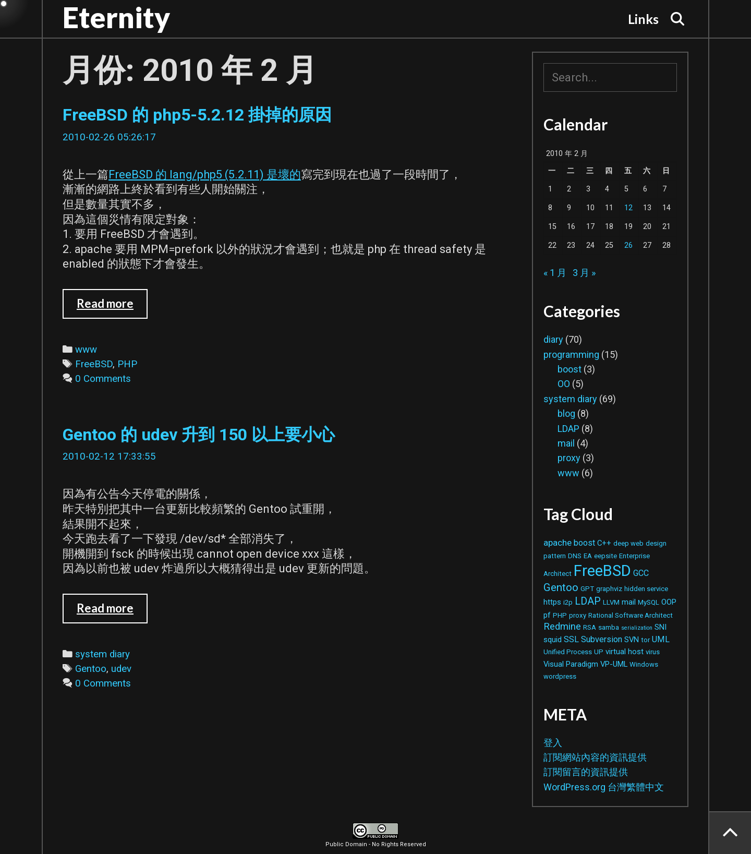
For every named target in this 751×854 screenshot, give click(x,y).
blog (566, 413)
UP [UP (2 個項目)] (598, 652)
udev (121, 669)
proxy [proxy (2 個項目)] (577, 615)
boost (570, 369)
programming (571, 354)
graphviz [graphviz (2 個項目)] (609, 589)
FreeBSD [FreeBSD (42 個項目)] (602, 571)
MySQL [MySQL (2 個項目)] (648, 602)
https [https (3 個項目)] (552, 602)
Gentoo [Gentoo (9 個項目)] (560, 587)
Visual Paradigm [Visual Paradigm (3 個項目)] (570, 664)
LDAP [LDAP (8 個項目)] (588, 601)
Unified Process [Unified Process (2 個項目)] (567, 652)
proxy (569, 457)
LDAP (568, 428)
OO (564, 383)
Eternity (116, 17)
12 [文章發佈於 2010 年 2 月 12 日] (628, 207)
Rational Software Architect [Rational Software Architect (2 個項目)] (630, 615)
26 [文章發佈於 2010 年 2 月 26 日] (628, 245)
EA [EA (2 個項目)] (588, 556)
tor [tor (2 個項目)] (645, 640)
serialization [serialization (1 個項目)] (636, 627)
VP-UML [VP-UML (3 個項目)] (613, 664)
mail (566, 443)
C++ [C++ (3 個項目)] (604, 543)
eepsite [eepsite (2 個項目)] (605, 556)
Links (643, 19)
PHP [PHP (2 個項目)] (560, 615)
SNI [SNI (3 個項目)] (661, 627)
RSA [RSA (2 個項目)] (589, 627)
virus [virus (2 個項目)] (653, 652)
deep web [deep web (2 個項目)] (628, 543)
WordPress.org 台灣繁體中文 (603, 786)
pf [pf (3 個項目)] (547, 615)
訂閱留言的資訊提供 (585, 771)
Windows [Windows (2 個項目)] (643, 664)
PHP (127, 364)
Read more (112, 307)
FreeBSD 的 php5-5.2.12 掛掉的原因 (197, 115)
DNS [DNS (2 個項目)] (575, 556)
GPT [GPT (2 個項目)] (587, 589)
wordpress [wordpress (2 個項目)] (559, 676)
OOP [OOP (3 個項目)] (668, 602)
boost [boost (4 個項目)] (584, 543)
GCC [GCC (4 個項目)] (641, 573)
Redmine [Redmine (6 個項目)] (562, 626)
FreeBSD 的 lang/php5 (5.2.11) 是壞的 (204, 174)
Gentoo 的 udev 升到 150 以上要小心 (199, 434)
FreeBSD (94, 364)
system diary (102, 654)
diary (553, 339)
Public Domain (346, 844)
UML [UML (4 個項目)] (661, 639)
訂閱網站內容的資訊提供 (595, 757)
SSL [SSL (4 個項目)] (571, 639)
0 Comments (103, 378)
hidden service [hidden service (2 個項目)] (646, 589)
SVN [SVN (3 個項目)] (631, 639)
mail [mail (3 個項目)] (629, 602)
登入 (552, 742)
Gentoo (90, 669)
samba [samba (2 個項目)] (608, 627)
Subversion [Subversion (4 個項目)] (601, 639)
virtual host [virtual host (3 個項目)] (624, 651)
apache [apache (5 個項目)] (557, 542)
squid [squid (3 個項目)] (552, 639)
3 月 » (584, 272)
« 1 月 (554, 272)
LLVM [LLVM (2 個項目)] (611, 602)
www (86, 349)
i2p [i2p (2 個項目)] (568, 602)
